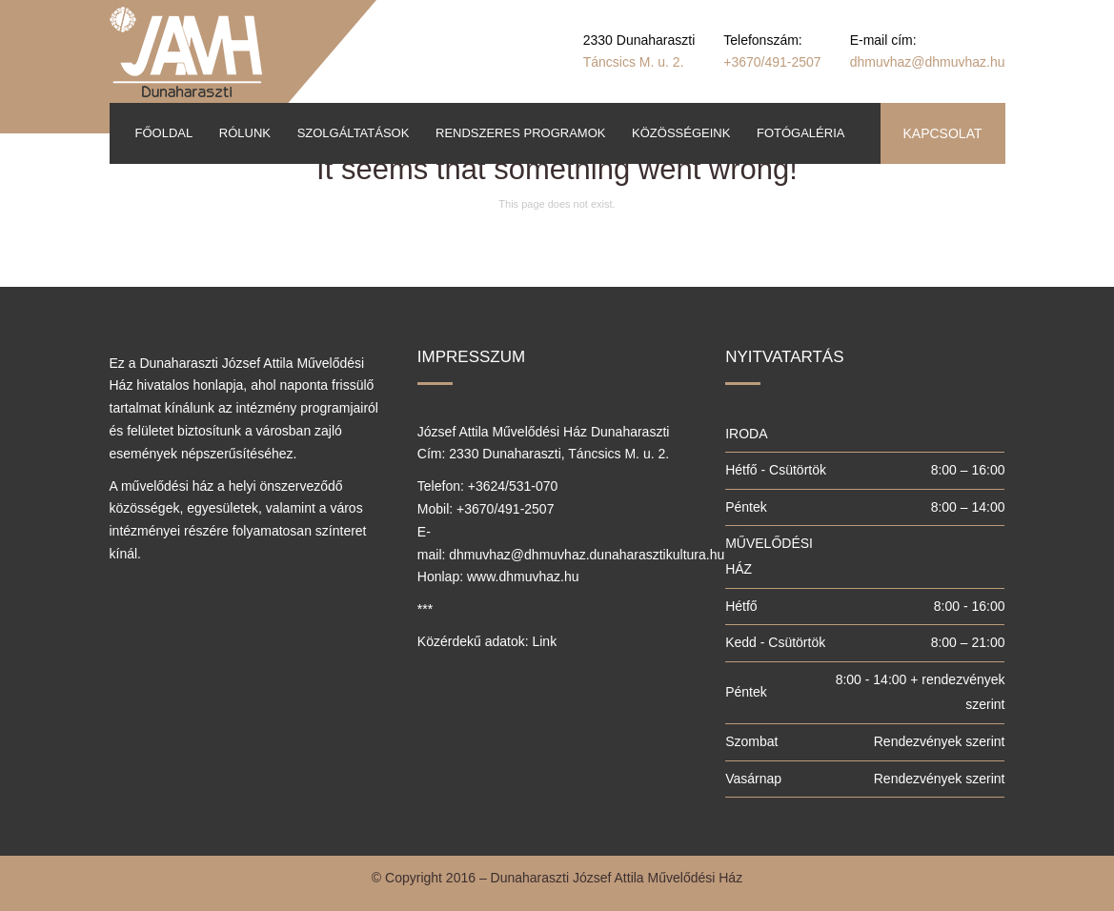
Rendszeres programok (520, 133)
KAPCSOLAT (942, 133)
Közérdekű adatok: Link (487, 641)
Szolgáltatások (353, 133)
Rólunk (245, 133)
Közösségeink (681, 133)
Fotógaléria (800, 133)
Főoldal (164, 133)
